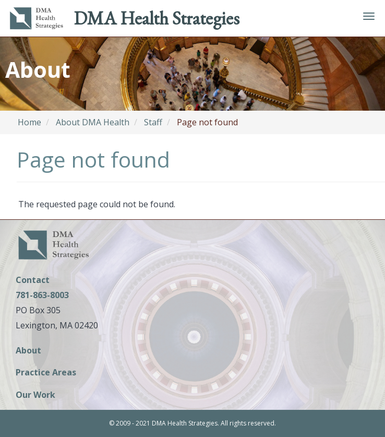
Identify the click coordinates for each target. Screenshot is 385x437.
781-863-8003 (42, 295)
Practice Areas (46, 373)
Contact (33, 280)
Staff (153, 122)
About (28, 351)
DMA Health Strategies (156, 18)
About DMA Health (92, 122)
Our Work (35, 395)
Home (29, 122)
